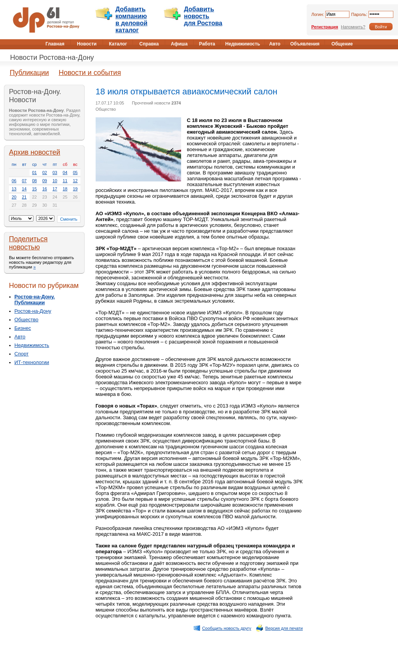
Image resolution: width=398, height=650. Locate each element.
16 (44, 188)
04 (65, 172)
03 (54, 172)
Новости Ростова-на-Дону (52, 57)
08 (34, 180)
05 (75, 172)
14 (24, 188)
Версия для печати (279, 628)
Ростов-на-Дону (32, 311)
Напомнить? (353, 26)
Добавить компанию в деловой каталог (131, 19)
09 (44, 180)
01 (34, 172)
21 (24, 197)
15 (34, 188)
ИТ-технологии (31, 362)
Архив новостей (34, 152)
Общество (26, 319)
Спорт (21, 354)
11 (65, 180)
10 (54, 180)
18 (65, 188)
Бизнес (22, 328)
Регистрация (324, 26)
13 (14, 188)
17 (54, 188)
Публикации (29, 73)
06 (14, 180)
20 (14, 197)
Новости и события (90, 73)
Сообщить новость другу (222, 628)
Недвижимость (31, 345)
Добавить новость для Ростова (203, 16)
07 (24, 180)
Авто (19, 337)
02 (44, 172)
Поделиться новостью (28, 243)
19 (75, 188)
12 (75, 180)
